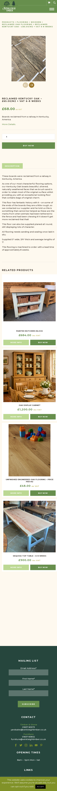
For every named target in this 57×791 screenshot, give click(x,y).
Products (8, 22)
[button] (31, 85)
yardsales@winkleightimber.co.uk (28, 729)
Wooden (36, 22)
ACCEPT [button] (40, 787)
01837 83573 (28, 727)
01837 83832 (28, 736)
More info (16, 342)
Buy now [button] (43, 342)
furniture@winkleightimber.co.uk (28, 739)
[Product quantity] (28, 137)
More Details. (9, 124)
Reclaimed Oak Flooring (17, 24)
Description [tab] (12, 166)
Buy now (28, 145)
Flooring (22, 22)
